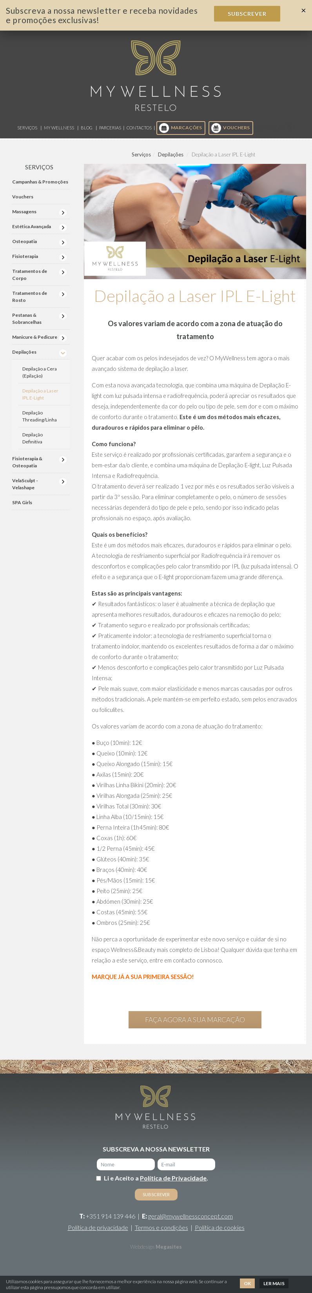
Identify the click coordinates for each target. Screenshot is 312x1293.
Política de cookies (220, 1227)
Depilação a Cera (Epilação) (39, 372)
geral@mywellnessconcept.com (190, 1216)
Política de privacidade (98, 1227)
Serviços (27, 127)
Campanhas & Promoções (40, 182)
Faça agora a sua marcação (195, 1019)
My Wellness (59, 127)
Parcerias (110, 127)
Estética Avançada (31, 226)
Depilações (170, 154)
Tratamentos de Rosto (29, 296)
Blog (87, 127)
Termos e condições (161, 1227)
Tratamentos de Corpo (29, 274)
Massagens (24, 211)
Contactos (139, 127)
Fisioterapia (25, 256)
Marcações (180, 128)
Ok (247, 1283)
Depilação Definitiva (32, 438)
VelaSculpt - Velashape (25, 484)
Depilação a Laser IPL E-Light (40, 394)
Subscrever (247, 13)
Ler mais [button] (274, 1283)
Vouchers (230, 128)
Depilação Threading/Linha (39, 416)
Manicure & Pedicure (34, 337)
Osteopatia (24, 241)
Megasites (169, 1247)
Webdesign (142, 1247)
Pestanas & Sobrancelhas (27, 318)
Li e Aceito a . (156, 1178)
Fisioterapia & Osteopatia (27, 462)
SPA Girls (22, 502)
